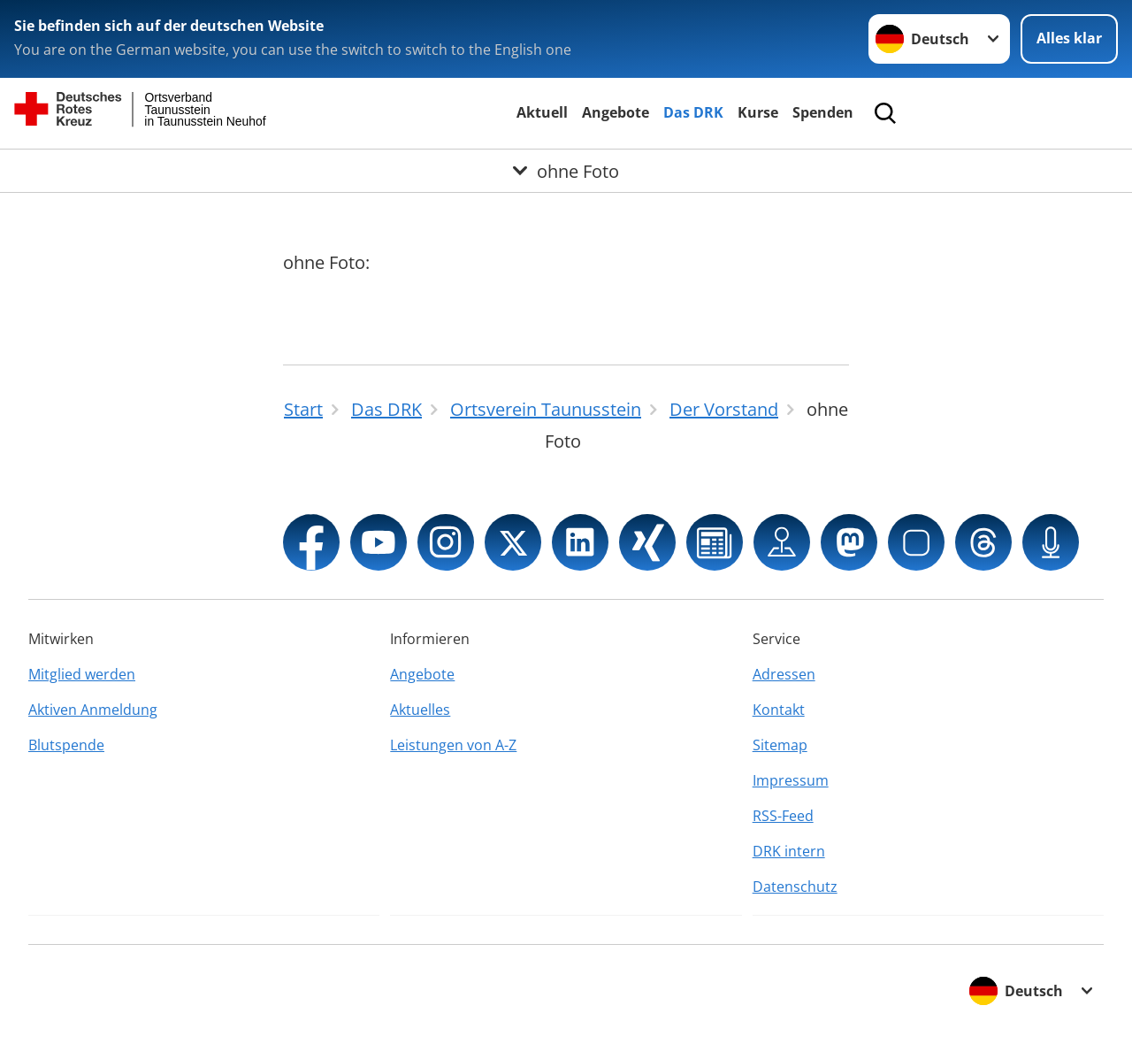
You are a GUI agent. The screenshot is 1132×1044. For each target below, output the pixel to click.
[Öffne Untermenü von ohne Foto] (566, 171)
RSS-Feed (783, 815)
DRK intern (789, 851)
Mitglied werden (81, 674)
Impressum (791, 780)
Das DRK (693, 112)
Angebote (615, 112)
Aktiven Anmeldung (92, 709)
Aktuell (542, 112)
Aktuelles (420, 709)
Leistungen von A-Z (453, 745)
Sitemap (780, 745)
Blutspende (66, 745)
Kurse (758, 112)
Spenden (822, 112)
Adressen (784, 674)
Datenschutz (795, 886)
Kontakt (779, 709)
